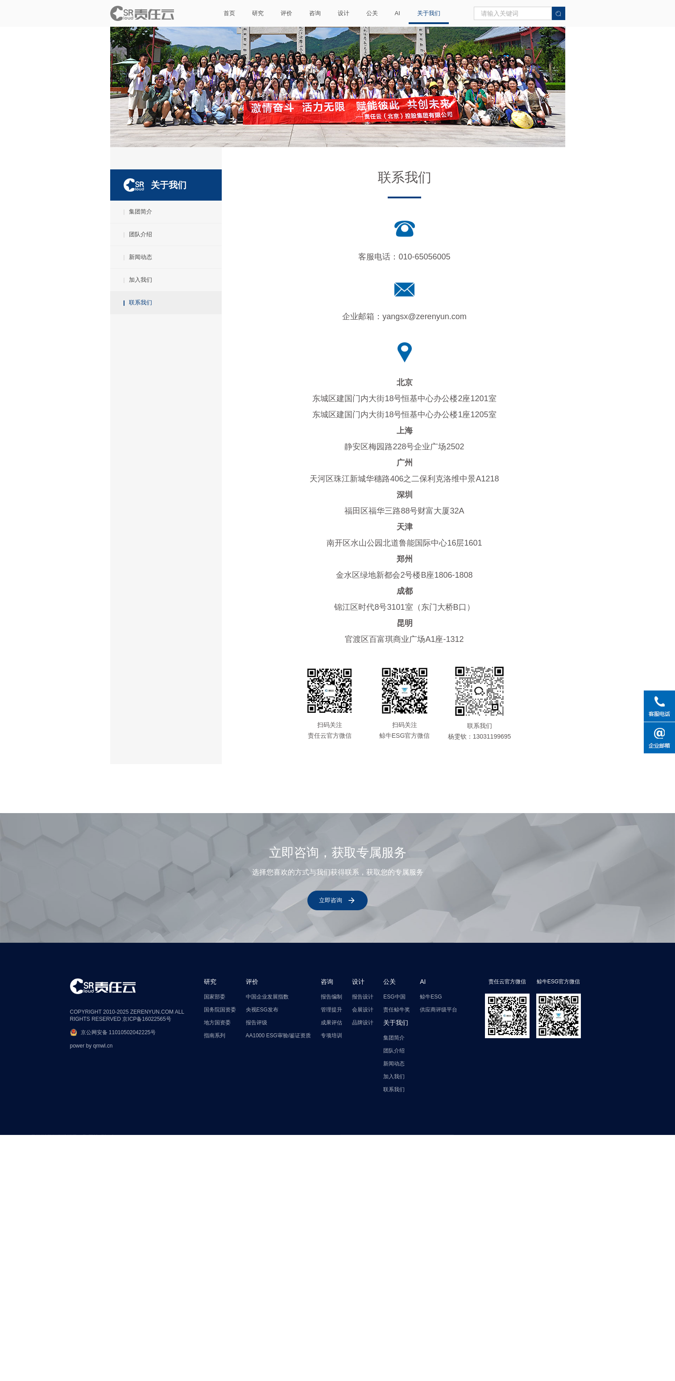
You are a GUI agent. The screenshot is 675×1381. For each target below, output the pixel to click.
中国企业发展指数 (267, 1104)
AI (397, 13)
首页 (229, 13)
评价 (286, 13)
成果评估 (331, 1130)
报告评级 (256, 1130)
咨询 (315, 13)
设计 (343, 13)
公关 (372, 13)
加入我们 (138, 299)
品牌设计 (362, 1130)
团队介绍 (138, 253)
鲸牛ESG (431, 1104)
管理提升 (331, 1117)
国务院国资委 (220, 1117)
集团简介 (138, 230)
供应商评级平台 (438, 1117)
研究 (258, 13)
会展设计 (362, 1117)
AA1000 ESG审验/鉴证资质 (278, 1143)
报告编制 (331, 1104)
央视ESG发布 (262, 1117)
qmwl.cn (103, 1153)
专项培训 (331, 1143)
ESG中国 (394, 1104)
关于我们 (428, 13)
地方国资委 (217, 1130)
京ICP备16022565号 (146, 1126)
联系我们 (138, 321)
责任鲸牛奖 (396, 1117)
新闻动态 (138, 276)
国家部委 (214, 1104)
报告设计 (362, 1104)
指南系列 (214, 1143)
